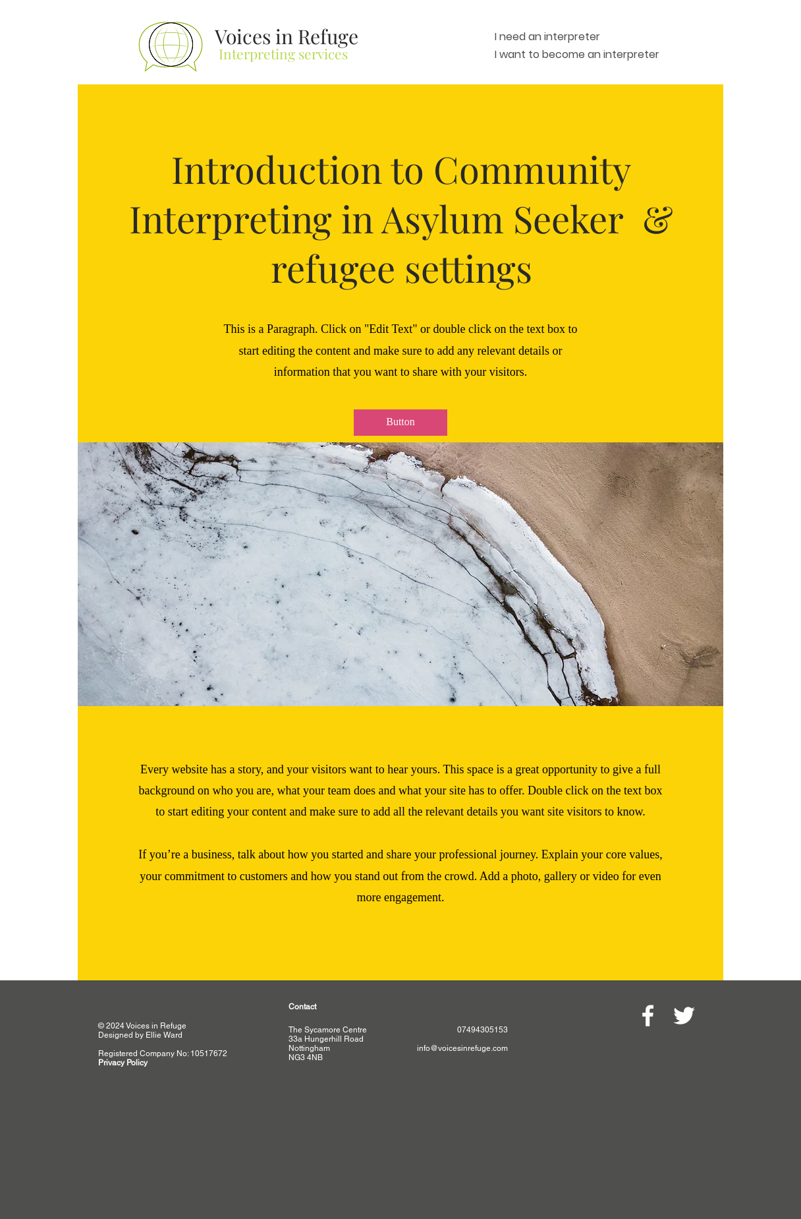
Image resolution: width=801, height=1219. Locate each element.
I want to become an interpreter (577, 54)
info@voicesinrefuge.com (462, 1048)
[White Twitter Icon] (684, 1015)
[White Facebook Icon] (648, 1015)
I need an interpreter (547, 36)
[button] (400, 422)
